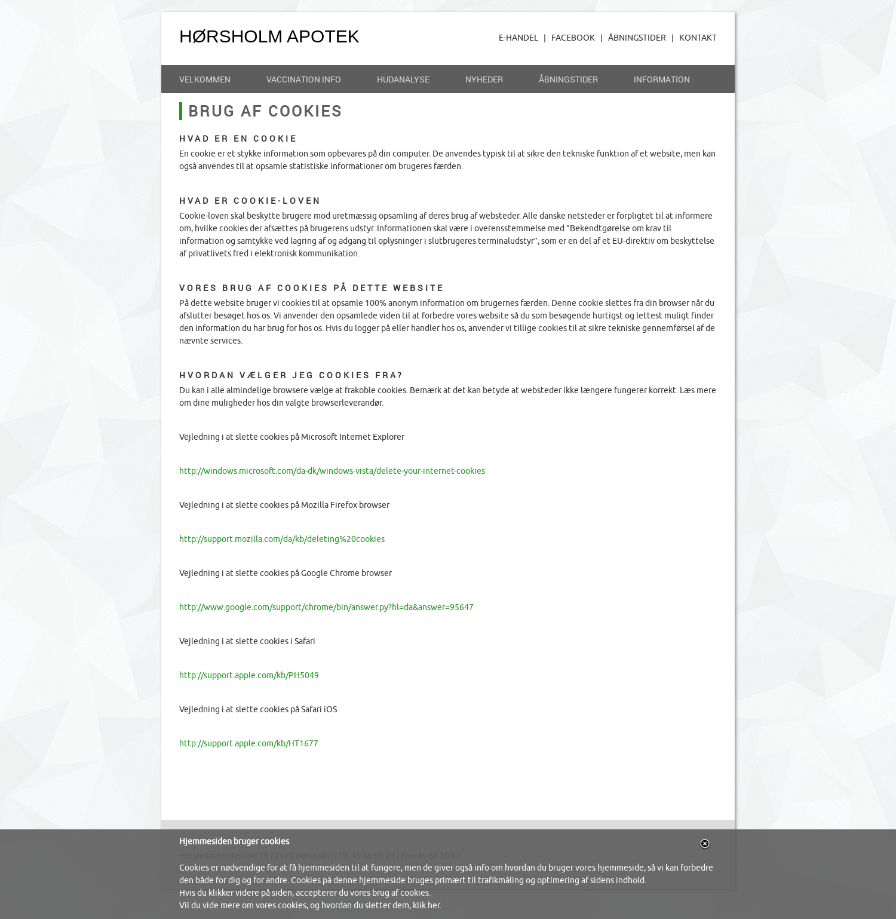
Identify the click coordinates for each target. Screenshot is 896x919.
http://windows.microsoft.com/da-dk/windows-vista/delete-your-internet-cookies (332, 471)
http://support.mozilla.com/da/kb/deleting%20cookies (282, 539)
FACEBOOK (573, 38)
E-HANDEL (518, 38)
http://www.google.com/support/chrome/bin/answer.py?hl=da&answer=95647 (326, 607)
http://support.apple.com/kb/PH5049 (249, 675)
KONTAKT (698, 38)
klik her (426, 905)
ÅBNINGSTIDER (637, 38)
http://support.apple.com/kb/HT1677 (248, 744)
